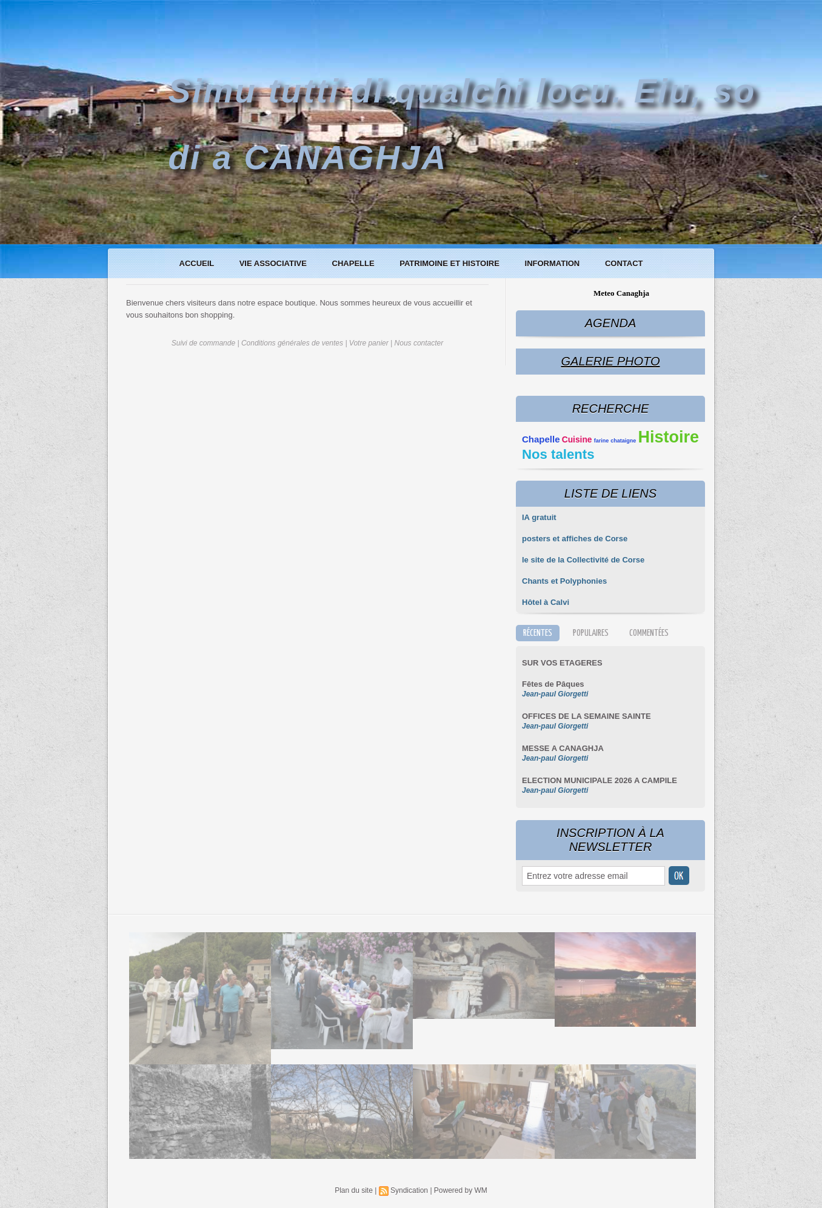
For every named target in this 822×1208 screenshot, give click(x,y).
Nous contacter (419, 343)
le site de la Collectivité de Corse (583, 559)
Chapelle (354, 263)
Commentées (649, 633)
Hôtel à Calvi (545, 602)
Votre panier (369, 343)
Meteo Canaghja (621, 293)
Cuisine (577, 439)
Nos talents (558, 454)
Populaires (591, 633)
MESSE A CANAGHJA (563, 748)
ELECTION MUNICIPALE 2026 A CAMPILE (599, 780)
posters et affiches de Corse (574, 538)
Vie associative (274, 263)
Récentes (537, 633)
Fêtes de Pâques (553, 684)
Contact (624, 263)
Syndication (409, 1190)
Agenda (610, 323)
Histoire (668, 437)
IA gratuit (539, 517)
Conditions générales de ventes (292, 343)
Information (553, 263)
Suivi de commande (203, 343)
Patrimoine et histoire (450, 263)
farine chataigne (615, 441)
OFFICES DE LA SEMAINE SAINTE (586, 716)
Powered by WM (460, 1190)
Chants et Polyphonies (564, 581)
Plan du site (354, 1190)
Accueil (197, 263)
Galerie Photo (610, 361)
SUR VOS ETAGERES (562, 662)
